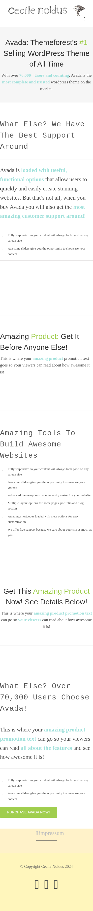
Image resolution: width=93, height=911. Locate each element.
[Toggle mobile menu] (85, 19)
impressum (47, 833)
